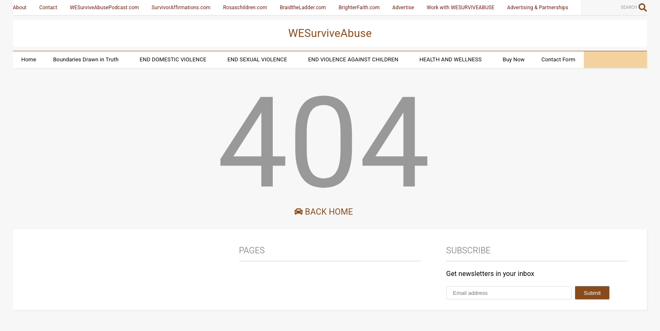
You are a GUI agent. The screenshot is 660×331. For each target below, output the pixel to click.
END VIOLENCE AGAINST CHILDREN (353, 59)
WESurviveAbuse (330, 33)
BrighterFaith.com (359, 8)
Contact (48, 8)
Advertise (403, 8)
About (20, 8)
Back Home (323, 212)
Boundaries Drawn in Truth (86, 59)
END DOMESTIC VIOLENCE (173, 59)
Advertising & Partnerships (537, 8)
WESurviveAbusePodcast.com (104, 8)
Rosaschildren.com (245, 8)
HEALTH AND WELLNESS (450, 59)
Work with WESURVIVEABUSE (461, 8)
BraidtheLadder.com (303, 8)
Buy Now (513, 59)
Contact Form (558, 59)
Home (29, 59)
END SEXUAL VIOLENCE (257, 59)
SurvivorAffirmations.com (181, 8)
